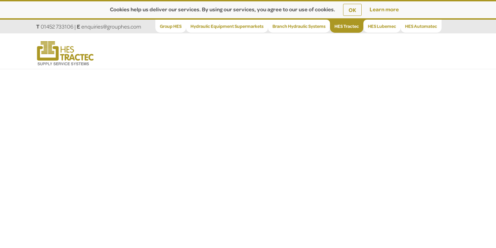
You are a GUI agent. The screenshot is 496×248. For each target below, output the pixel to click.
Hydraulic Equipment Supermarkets (227, 26)
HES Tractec (346, 26)
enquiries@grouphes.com (111, 26)
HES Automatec (421, 26)
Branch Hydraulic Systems (299, 26)
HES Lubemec (382, 26)
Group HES (171, 26)
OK (352, 10)
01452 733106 (57, 26)
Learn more (384, 9)
